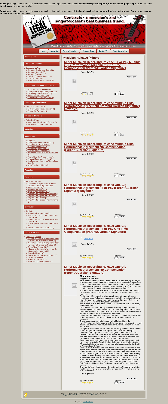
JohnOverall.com (88, 402)
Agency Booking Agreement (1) (39, 213)
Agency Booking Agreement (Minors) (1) (42, 92)
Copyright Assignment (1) (37, 74)
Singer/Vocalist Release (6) (37, 198)
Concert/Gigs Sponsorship (35, 107)
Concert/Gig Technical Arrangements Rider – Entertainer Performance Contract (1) (43, 240)
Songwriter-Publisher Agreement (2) (41, 80)
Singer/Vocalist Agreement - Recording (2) (43, 194)
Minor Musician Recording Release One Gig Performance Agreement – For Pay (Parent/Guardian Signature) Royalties (101, 188)
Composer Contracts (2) (36, 72)
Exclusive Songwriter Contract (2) (40, 76)
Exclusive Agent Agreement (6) (39, 151)
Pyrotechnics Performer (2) (37, 257)
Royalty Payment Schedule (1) (39, 192)
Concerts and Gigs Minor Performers (39, 89)
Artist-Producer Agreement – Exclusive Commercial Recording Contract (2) (42, 185)
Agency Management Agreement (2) (41, 143)
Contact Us (103, 51)
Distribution (30, 211)
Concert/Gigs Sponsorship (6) (38, 247)
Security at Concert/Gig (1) (37, 259)
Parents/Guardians (70, 51)
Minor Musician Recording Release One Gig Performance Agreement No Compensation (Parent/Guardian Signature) (95, 269)
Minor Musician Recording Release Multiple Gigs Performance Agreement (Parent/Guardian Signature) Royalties (102, 106)
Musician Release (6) (35, 188)
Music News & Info (120, 51)
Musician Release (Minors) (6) (38, 96)
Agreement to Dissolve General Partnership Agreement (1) (39, 146)
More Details (88, 239)
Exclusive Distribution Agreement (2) (41, 228)
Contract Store (88, 51)
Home (43, 51)
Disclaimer (103, 393)
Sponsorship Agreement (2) (37, 111)
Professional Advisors (33, 120)
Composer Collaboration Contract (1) (41, 70)
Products (69, 393)
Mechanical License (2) (36, 253)
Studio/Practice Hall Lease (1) (38, 165)
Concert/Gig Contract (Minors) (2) (40, 94)
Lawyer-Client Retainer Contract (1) (40, 124)
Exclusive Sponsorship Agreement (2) (41, 109)
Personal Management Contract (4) (40, 159)
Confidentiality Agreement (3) (38, 149)
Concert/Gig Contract (33, 237)
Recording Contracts (33, 181)
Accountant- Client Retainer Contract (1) (42, 122)
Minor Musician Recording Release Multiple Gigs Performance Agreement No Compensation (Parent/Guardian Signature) (99, 147)
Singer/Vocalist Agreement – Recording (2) (43, 196)
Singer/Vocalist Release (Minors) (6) (41, 98)
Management (30, 141)
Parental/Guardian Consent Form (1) (41, 157)
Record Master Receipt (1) (37, 190)
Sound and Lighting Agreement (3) (40, 261)
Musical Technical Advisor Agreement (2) (42, 255)
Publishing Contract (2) (36, 78)
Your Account (85, 393)
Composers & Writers (33, 68)
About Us (54, 51)
